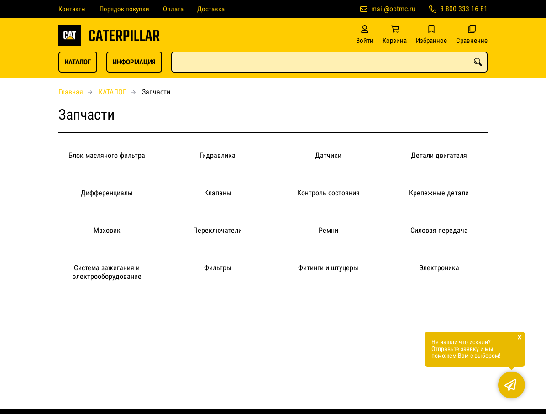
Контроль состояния (328, 193)
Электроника (439, 267)
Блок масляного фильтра (106, 155)
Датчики (328, 155)
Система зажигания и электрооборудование (107, 272)
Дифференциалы (107, 193)
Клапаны (217, 193)
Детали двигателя (439, 155)
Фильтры (217, 267)
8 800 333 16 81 (464, 9)
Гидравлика (218, 155)
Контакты (72, 9)
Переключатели (217, 230)
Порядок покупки (124, 9)
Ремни (328, 230)
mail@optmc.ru (393, 9)
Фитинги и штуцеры (328, 267)
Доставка (211, 9)
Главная (70, 92)
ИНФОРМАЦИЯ (134, 62)
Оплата (173, 9)
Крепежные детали (439, 193)
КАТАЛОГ (78, 62)
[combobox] (329, 62)
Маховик (107, 230)
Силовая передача (439, 230)
